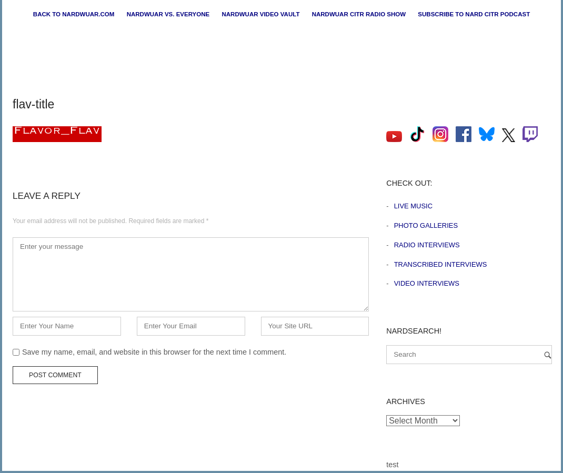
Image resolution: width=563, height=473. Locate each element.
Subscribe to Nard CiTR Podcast (474, 14)
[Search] (548, 355)
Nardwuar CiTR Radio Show (359, 14)
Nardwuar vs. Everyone (168, 14)
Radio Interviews (427, 245)
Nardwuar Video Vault (260, 14)
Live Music (413, 206)
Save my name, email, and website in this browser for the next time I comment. (154, 352)
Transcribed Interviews (440, 264)
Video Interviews (426, 283)
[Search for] (469, 354)
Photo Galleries (426, 225)
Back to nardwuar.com (74, 14)
